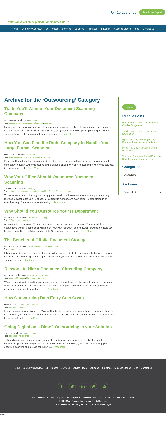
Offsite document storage (37, 246)
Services (66, 28)
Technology (42, 218)
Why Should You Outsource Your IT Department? (54, 211)
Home (16, 28)
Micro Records (32, 275)
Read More (68, 134)
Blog (136, 28)
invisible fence (23, 341)
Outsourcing (34, 120)
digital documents (15, 157)
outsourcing (68, 191)
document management (18, 123)
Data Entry (30, 304)
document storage (16, 249)
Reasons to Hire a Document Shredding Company (55, 268)
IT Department (14, 220)
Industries (105, 28)
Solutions (79, 28)
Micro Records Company (53, 191)
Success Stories (122, 28)
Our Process (52, 28)
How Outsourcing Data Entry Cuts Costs (45, 297)
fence (15, 341)
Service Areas (79, 373)
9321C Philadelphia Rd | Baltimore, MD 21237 (81, 403)
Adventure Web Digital (101, 409)
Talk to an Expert (152, 12)
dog (10, 341)
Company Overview (32, 28)
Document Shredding (17, 278)
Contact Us (147, 28)
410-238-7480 (108, 403)
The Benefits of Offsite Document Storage (47, 239)
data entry (12, 307)
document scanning (35, 123)
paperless (48, 123)
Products (92, 28)
